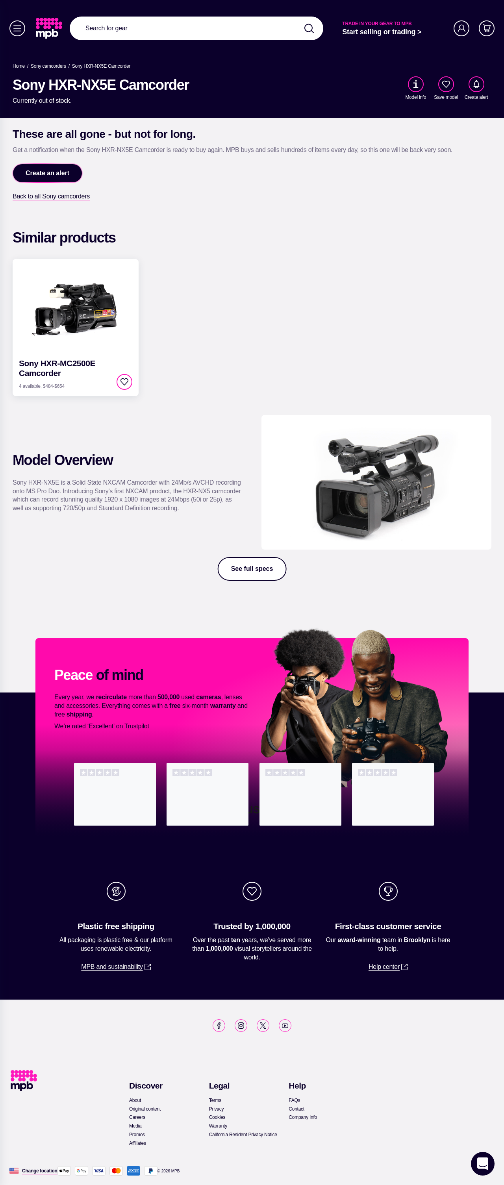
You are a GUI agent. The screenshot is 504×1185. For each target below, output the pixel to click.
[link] (50, 28)
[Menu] (17, 28)
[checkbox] (446, 84)
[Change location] (39, 1170)
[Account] (461, 28)
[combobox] (196, 28)
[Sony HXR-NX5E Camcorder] (101, 66)
